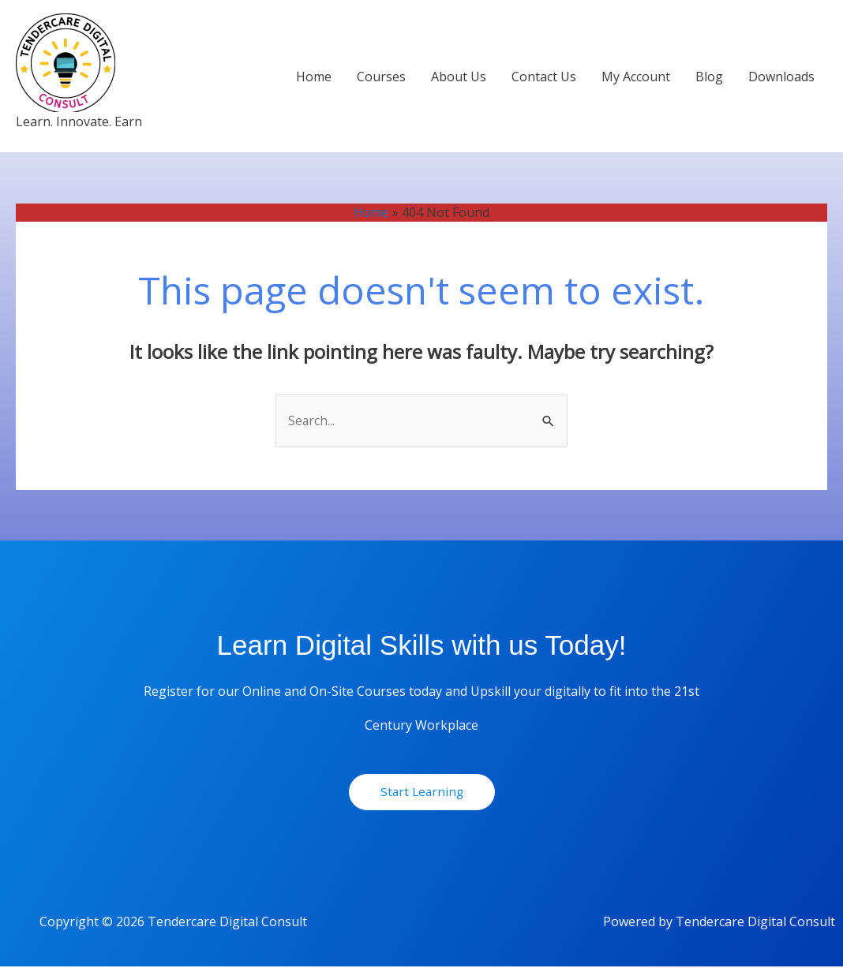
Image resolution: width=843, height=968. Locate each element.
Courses (381, 76)
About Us (458, 76)
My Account (635, 76)
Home (314, 76)
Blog (709, 76)
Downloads (781, 76)
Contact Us (543, 76)
